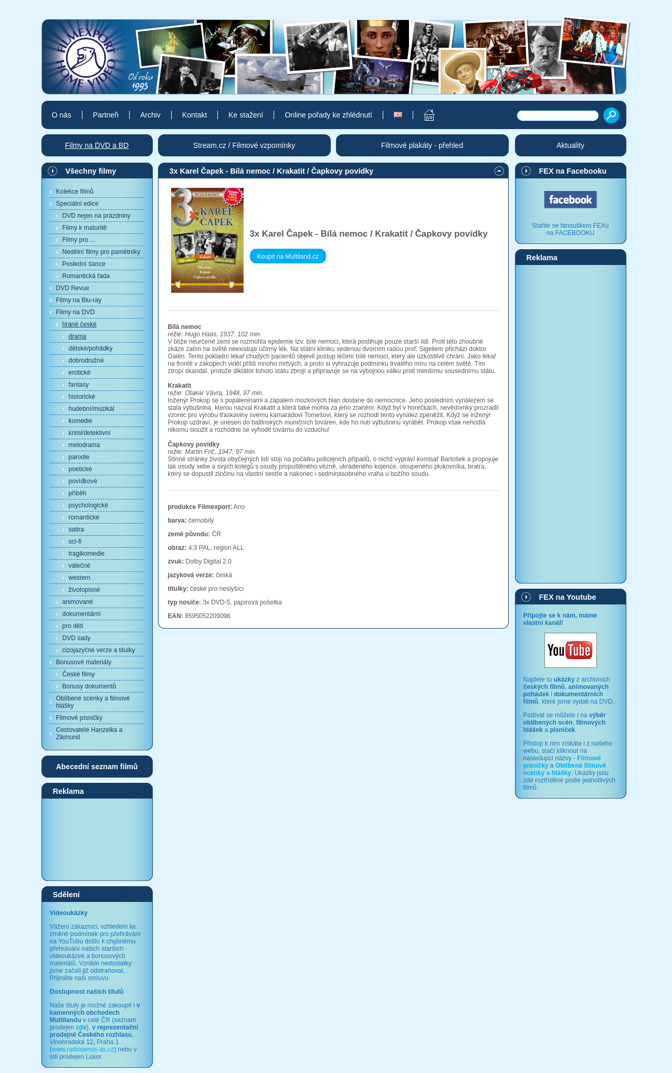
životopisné (84, 589)
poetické (80, 469)
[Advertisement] (97, 839)
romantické (84, 517)
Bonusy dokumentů (89, 686)
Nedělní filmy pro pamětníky (101, 252)
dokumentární (81, 614)
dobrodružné (86, 360)
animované (77, 601)
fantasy (79, 384)
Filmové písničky (79, 717)
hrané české (79, 324)
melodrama (84, 445)
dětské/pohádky (91, 348)
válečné (79, 565)
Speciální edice (77, 203)
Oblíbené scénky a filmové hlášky (93, 702)
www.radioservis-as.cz (83, 1049)
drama (78, 336)
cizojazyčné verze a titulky (98, 650)
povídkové (83, 481)
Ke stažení (245, 115)
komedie (80, 420)
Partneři (106, 115)
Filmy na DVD (75, 312)
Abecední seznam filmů (97, 766)
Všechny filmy (91, 171)
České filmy (78, 674)
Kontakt (194, 115)
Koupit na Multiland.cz (288, 256)
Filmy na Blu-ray (79, 300)
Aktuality (570, 145)
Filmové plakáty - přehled (422, 145)
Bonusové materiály (83, 662)
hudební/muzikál (91, 408)
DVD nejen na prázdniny (96, 215)
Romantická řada (86, 276)
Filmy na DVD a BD (97, 145)
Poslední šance (84, 264)
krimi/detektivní (90, 433)
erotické (80, 372)
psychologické (88, 505)
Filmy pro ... (79, 239)
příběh (78, 493)
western (80, 577)
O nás (61, 115)
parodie (79, 457)
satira (76, 529)
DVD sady (76, 638)
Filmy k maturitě (84, 227)
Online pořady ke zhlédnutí (328, 115)
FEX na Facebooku (573, 171)
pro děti (72, 626)
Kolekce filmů (74, 191)
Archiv (150, 115)
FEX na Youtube (567, 597)
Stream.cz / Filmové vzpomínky (244, 145)
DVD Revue (72, 288)
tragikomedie (87, 553)
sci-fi (75, 541)
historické (82, 396)
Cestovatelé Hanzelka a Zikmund (89, 733)
